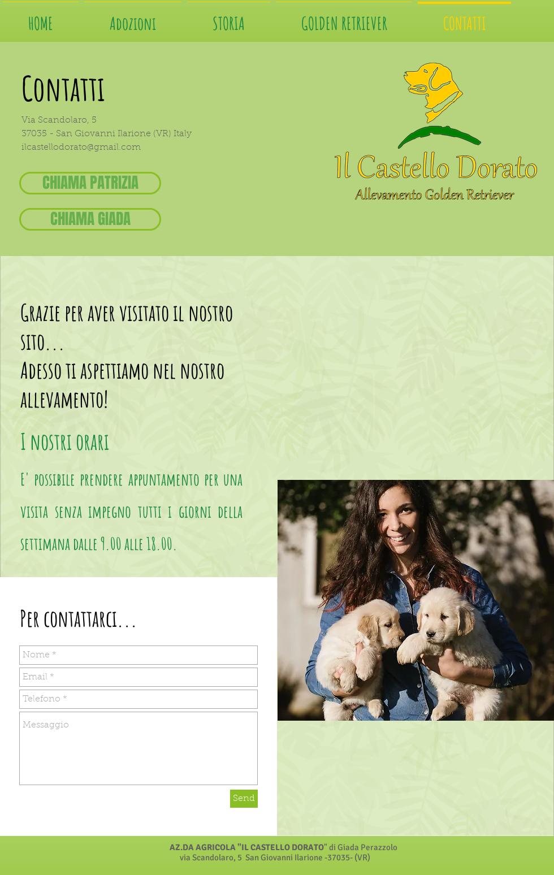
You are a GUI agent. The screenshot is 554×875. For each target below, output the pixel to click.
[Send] (244, 799)
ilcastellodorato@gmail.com (81, 147)
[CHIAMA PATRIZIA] (90, 183)
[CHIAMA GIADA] (90, 219)
